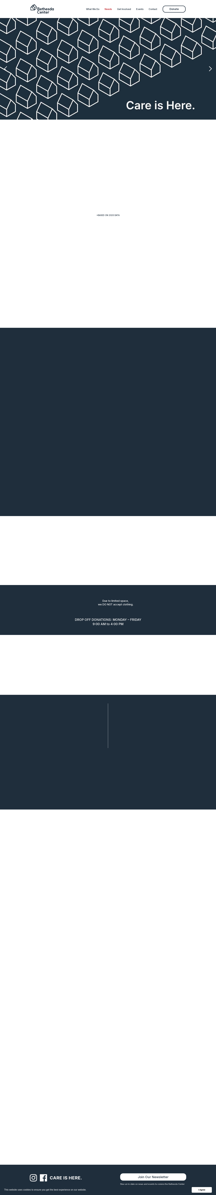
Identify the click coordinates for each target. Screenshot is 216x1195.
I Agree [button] (201, 1190)
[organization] (143, 899)
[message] (108, 932)
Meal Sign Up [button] (109, 758)
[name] (73, 899)
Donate (174, 9)
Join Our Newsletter (153, 1177)
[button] (6, 69)
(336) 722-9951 (134, 859)
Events (139, 9)
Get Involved (124, 9)
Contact (153, 9)
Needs (108, 9)
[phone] (143, 912)
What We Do (92, 9)
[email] (73, 912)
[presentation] (62, 952)
